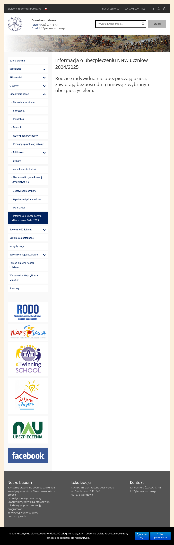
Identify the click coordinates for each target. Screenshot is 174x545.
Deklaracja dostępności (22, 238)
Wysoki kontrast (135, 8)
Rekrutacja (15, 69)
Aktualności (16, 77)
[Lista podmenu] (44, 69)
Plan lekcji (18, 119)
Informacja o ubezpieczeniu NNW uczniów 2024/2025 (27, 218)
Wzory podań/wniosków (26, 135)
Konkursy (14, 288)
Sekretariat (18, 110)
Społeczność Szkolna (21, 229)
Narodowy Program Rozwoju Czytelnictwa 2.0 (27, 179)
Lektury (17, 160)
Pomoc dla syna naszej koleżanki (22, 265)
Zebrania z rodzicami (24, 102)
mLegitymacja (17, 246)
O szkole (14, 85)
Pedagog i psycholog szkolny (28, 144)
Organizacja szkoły (19, 94)
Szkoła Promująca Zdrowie (24, 254)
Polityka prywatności (160, 536)
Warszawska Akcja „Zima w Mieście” (24, 277)
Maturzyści (19, 207)
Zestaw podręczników (24, 191)
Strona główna (17, 60)
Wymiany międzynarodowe (27, 199)
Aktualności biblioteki (24, 169)
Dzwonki (17, 127)
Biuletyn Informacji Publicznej (28, 9)
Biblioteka (18, 152)
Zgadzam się (142, 536)
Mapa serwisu (110, 8)
